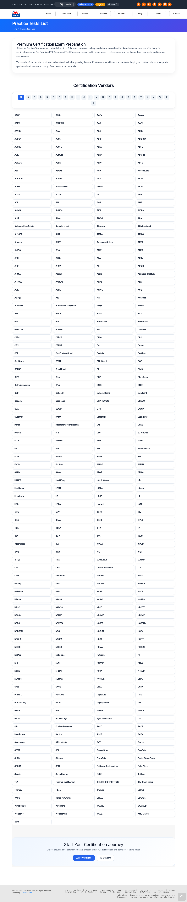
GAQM (58, 472)
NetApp (17, 655)
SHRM (17, 758)
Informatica (19, 544)
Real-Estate (19, 734)
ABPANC (18, 163)
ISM (98, 552)
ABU (16, 171)
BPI (98, 329)
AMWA (17, 250)
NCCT (99, 639)
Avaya (99, 305)
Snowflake (101, 758)
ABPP (99, 163)
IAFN (16, 512)
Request (103, 14)
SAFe (140, 734)
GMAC (141, 472)
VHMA (100, 798)
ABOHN (141, 155)
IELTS (99, 520)
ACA (99, 171)
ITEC (58, 560)
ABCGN (17, 139)
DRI (57, 433)
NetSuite (101, 655)
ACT (99, 194)
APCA (58, 266)
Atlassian (142, 298)
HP (57, 496)
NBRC (17, 623)
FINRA (99, 456)
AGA (99, 202)
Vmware (142, 798)
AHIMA (17, 210)
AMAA (100, 234)
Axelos (141, 305)
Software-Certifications (107, 766)
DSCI (99, 433)
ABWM (59, 171)
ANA (58, 250)
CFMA (58, 361)
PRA (57, 710)
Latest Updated (131, 890)
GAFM (17, 472)
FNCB (17, 464)
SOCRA (17, 766)
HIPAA (100, 488)
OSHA (140, 687)
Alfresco (101, 226)
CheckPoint (61, 369)
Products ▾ (66, 14)
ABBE (140, 131)
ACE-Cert (18, 178)
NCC (58, 631)
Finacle (59, 456)
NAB (58, 591)
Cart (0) (68, 4)
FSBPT (100, 464)
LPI (139, 567)
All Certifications (83, 858)
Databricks (101, 417)
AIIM (16, 218)
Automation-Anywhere (66, 305)
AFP (57, 202)
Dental (17, 425)
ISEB (58, 552)
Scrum (141, 742)
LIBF (58, 567)
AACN (58, 115)
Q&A (119, 890)
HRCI (16, 504)
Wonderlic (19, 814)
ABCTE (59, 147)
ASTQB (17, 298)
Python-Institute (104, 718)
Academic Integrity (161, 892)
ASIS (16, 290)
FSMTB (141, 464)
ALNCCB (18, 234)
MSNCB (141, 583)
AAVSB (17, 131)
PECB (58, 702)
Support (121, 14)
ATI (98, 298)
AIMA (58, 218)
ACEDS (59, 178)
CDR (16, 353)
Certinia (100, 353)
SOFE (58, 766)
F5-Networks (144, 448)
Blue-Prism (143, 321)
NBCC (99, 607)
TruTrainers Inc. (27, 893)
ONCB (58, 687)
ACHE (17, 186)
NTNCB (141, 671)
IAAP (140, 504)
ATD (57, 298)
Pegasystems (103, 702)
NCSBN (141, 647)
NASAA (141, 599)
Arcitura (59, 282)
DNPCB (17, 433)
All (21, 97)
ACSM (17, 194)
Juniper (141, 560)
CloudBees (143, 377)
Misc (58, 583)
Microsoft (60, 575)
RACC (99, 726)
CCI (98, 345)
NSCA (99, 671)
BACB (58, 313)
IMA (98, 536)
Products (77, 890)
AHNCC (59, 210)
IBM (139, 512)
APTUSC (18, 282)
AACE (17, 115)
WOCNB (100, 806)
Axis (16, 313)
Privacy (103, 892)
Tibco (58, 790)
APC (16, 266)
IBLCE (99, 512)
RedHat (59, 734)
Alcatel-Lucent (62, 226)
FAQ (140, 14)
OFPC (140, 679)
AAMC (17, 123)
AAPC (140, 123)
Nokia (17, 671)
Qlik (16, 726)
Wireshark (60, 806)
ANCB (99, 250)
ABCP (99, 139)
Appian (59, 274)
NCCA (140, 631)
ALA (140, 218)
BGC (16, 321)
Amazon (18, 242)
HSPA (58, 504)
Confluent (142, 393)
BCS (140, 313)
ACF (99, 178)
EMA (99, 440)
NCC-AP (100, 631)
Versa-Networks (63, 798)
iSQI (139, 552)
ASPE (58, 290)
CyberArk (18, 417)
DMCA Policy (145, 892)
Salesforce (19, 742)
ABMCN (59, 155)
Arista (99, 282)
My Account (85, 4)
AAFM (99, 115)
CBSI (16, 345)
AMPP (140, 242)
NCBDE (100, 623)
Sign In (100, 4)
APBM (140, 258)
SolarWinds (143, 766)
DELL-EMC (142, 417)
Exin (98, 448)
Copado (18, 401)
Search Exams (91, 890)
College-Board (103, 393)
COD (16, 393)
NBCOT (141, 607)
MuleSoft (18, 591)
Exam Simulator (107, 890)
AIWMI (100, 218)
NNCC (140, 663)
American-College (105, 242)
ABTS (140, 163)
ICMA (58, 520)
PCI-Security (20, 702)
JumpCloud (102, 560)
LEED (16, 567)
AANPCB (60, 123)
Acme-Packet (62, 186)
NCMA (100, 647)
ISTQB (17, 560)
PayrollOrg (101, 694)
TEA (16, 782)
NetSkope (60, 655)
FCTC (17, 456)
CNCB (99, 385)
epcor (140, 440)
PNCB (17, 710)
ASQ (140, 290)
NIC (16, 663)
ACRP (140, 186)
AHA (140, 202)
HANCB (17, 480)
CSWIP (59, 409)
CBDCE (59, 337)
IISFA (58, 536)
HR (139, 496)
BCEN (99, 313)
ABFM (140, 147)
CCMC (141, 345)
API (98, 266)
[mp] (182, 897)
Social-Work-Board (146, 758)
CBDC (17, 337)
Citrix (58, 377)
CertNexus (19, 361)
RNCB (99, 734)
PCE (140, 694)
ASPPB (100, 290)
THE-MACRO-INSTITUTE (108, 782)
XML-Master (143, 814)
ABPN (58, 163)
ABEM (99, 147)
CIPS (16, 377)
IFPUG (140, 520)
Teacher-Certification (65, 782)
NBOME (100, 615)
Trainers (100, 790)
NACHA (17, 599)
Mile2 (140, 575)
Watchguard (19, 806)
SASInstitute (61, 742)
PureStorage (61, 718)
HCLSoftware (103, 480)
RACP (140, 726)
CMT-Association (22, 385)
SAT (99, 742)
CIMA (140, 369)
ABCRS (17, 147)
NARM (99, 599)
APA (99, 258)
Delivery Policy (130, 892)
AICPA (141, 210)
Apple (99, 274)
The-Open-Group (145, 782)
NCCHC (17, 639)
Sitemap (172, 890)
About (158, 14)
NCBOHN (142, 623)
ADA (140, 194)
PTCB (17, 718)
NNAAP (100, 663)
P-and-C (18, 694)
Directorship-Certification (67, 425)
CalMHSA (142, 329)
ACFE (140, 178)
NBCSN (17, 615)
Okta (16, 687)
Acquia (100, 186)
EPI (15, 448)
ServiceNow (102, 750)
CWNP (141, 409)
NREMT (59, 671)
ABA (58, 131)
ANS (16, 258)
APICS (141, 266)
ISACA (100, 544)
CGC (140, 361)
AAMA (141, 115)
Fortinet (59, 464)
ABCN (58, 139)
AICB (99, 210)
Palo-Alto (60, 694)
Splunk (17, 774)
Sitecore (59, 758)
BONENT (59, 329)
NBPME (141, 615)
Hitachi (141, 488)
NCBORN (18, 631)
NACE (140, 591)
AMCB (58, 242)
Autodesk (18, 305)
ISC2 (16, 552)
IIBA (16, 536)
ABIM (16, 155)
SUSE (99, 774)
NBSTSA (59, 623)
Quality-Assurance (64, 726)
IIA (139, 528)
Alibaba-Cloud (144, 226)
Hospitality (19, 496)
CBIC (140, 337)
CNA (58, 385)
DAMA (58, 417)
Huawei (100, 504)
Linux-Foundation (105, 567)
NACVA (59, 599)
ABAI (99, 131)
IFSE (16, 528)
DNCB (140, 425)
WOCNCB (142, 806)
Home (48, 14)
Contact (176, 14)
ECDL (16, 440)
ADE (16, 202)
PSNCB (141, 710)
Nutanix (59, 679)
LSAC (17, 575)
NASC (17, 607)
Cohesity (60, 393)
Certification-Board (64, 353)
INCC (140, 536)
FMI (139, 456)
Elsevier (59, 440)
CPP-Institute (103, 401)
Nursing (17, 679)
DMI (98, 425)
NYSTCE (100, 679)
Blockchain (102, 321)
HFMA (58, 488)
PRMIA (100, 710)
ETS (57, 448)
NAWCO (59, 607)
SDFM (17, 750)
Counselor (60, 401)
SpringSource (62, 774)
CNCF (140, 385)
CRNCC (141, 401)
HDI (139, 480)
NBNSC (59, 615)
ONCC (99, 687)
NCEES (141, 639)
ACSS (58, 194)
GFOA (99, 472)
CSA (16, 409)
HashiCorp (60, 480)
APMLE (17, 274)
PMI (139, 702)
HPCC (99, 496)
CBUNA (59, 345)
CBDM (99, 337)
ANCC (140, 250)
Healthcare (19, 488)
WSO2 (99, 814)
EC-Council (143, 433)
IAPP (58, 512)
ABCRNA (142, 139)
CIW (99, 377)
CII (98, 369)
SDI (57, 750)
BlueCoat (18, 329)
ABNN (99, 155)
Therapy (18, 790)
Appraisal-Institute (146, 274)
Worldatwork (61, 814)
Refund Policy (70, 892)
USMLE (141, 790)
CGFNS (17, 369)
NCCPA (59, 639)
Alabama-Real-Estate (24, 226)
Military (17, 583)
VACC (17, 798)
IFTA (99, 528)
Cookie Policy (115, 892)
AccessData (143, 171)
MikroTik (100, 575)
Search (85, 14)
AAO (99, 123)
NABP (99, 591)
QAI (139, 718)
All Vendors (105, 858)
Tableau (141, 774)
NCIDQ (17, 647)
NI (139, 655)
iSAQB (141, 544)
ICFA (16, 520)
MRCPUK (101, 583)
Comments (160, 890)
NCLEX (59, 647)
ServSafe (142, 750)
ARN (140, 282)
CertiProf (142, 353)
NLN (57, 663)
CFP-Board (102, 361)
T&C (81, 892)
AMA (58, 234)
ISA (57, 544)
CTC (99, 409)
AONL (58, 258)
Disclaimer (92, 892)
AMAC (141, 234)
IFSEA (58, 528)
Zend (16, 822)
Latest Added (146, 890)
